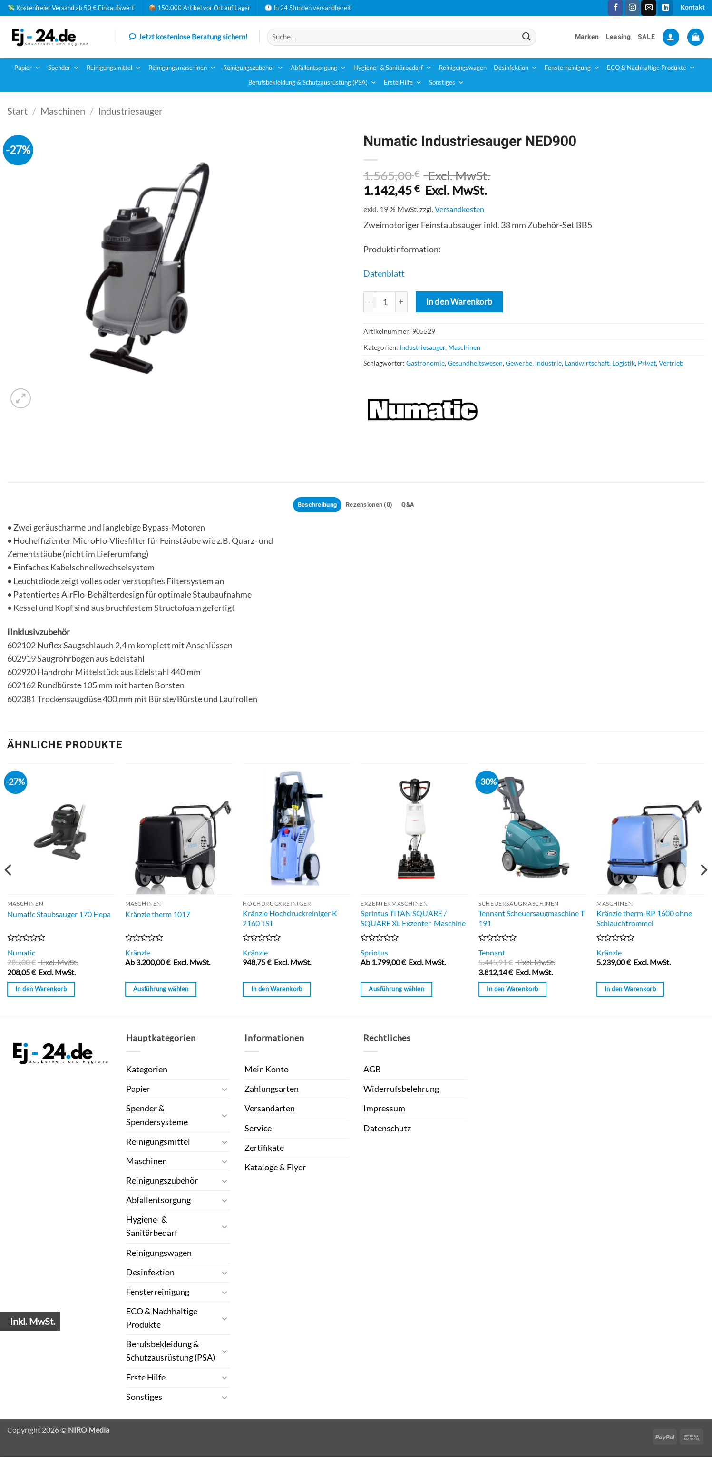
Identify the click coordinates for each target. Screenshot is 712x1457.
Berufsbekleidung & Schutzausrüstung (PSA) (312, 83)
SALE (646, 37)
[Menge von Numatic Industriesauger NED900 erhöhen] (402, 301)
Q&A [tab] (414, 506)
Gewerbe (519, 363)
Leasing (618, 37)
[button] (671, 37)
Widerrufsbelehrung (401, 1091)
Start (17, 110)
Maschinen (62, 110)
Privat (647, 363)
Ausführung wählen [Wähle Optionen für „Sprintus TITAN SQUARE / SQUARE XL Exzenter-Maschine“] (396, 990)
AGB (372, 1071)
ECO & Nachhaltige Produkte (651, 68)
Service (258, 1130)
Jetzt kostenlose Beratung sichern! (188, 37)
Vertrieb (671, 363)
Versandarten (269, 1110)
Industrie (548, 363)
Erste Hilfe (403, 83)
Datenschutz (387, 1130)
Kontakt (693, 7)
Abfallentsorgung (318, 68)
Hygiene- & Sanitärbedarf (392, 68)
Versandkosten (459, 208)
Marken (587, 37)
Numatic (21, 953)
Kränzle (137, 953)
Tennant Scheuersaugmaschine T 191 (531, 919)
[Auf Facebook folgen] (615, 8)
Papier (27, 68)
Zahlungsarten (271, 1091)
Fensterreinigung (572, 68)
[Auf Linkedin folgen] (665, 8)
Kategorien (146, 1071)
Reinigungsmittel (114, 68)
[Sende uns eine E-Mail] (648, 8)
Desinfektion (515, 68)
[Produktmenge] (385, 301)
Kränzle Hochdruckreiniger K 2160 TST (290, 919)
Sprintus (374, 953)
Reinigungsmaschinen (182, 68)
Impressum (384, 1110)
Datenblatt (384, 274)
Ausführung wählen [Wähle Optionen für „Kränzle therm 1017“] (160, 990)
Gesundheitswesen (475, 363)
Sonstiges (446, 83)
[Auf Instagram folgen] (632, 8)
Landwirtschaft (587, 363)
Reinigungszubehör (253, 68)
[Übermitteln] (526, 37)
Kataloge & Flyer (275, 1169)
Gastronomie (425, 363)
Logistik (623, 363)
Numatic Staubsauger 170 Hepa (59, 915)
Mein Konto (266, 1071)
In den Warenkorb (459, 302)
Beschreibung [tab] (312, 506)
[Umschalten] (224, 1090)
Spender (63, 68)
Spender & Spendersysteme (157, 1117)
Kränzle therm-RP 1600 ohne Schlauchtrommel (644, 919)
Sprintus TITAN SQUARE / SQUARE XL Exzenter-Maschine (413, 919)
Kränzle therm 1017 (157, 915)
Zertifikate (264, 1149)
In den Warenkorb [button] (41, 990)
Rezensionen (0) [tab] (371, 506)
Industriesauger (130, 110)
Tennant (491, 953)
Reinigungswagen (463, 67)
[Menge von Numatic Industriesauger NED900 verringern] (369, 301)
